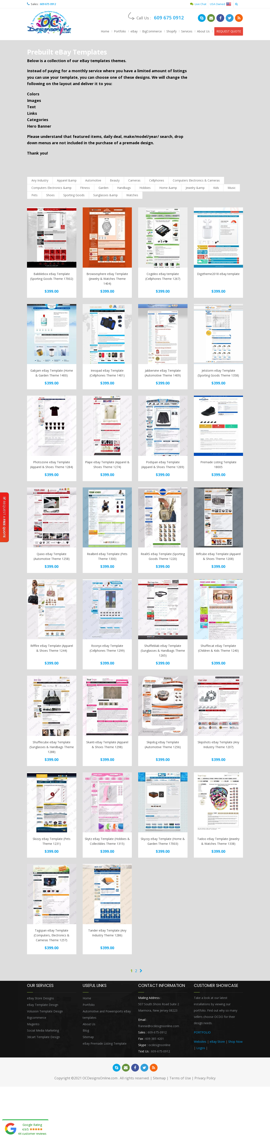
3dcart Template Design (43, 1037)
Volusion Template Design (45, 1011)
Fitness (85, 188)
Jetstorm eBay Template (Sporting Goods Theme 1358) (218, 372)
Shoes (50, 195)
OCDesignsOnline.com (99, 1078)
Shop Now (235, 1042)
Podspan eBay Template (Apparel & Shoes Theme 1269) (162, 464)
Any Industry (39, 180)
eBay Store (217, 1042)
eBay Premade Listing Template (105, 1043)
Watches (132, 195)
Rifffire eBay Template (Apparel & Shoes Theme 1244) (51, 648)
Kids (216, 188)
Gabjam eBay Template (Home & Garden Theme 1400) (51, 372)
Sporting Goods (74, 195)
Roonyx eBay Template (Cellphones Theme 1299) (107, 648)
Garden (103, 188)
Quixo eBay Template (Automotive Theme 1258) (52, 556)
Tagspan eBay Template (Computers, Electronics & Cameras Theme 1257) (51, 935)
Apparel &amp (67, 180)
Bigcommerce (36, 1018)
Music (232, 188)
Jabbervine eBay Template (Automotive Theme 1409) (163, 372)
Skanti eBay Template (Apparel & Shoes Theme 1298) (107, 744)
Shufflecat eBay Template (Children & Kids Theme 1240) (218, 648)
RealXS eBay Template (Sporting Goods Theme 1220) (163, 556)
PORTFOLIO (202, 1032)
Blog (86, 1030)
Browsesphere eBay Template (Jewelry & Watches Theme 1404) (107, 279)
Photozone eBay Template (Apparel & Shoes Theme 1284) (51, 464)
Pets (34, 195)
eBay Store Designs (40, 998)
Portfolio (120, 31)
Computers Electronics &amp (51, 188)
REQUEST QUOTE (228, 31)
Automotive (93, 180)
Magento (33, 1024)
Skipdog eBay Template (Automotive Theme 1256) (163, 744)
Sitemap (88, 1037)
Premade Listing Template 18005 (218, 464)
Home (105, 31)
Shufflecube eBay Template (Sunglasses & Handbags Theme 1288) (52, 747)
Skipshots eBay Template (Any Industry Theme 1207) (218, 744)
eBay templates (95, 60)
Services (186, 31)
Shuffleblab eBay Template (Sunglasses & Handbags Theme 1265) (163, 650)
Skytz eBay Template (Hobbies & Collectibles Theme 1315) (107, 841)
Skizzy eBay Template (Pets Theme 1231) (51, 841)
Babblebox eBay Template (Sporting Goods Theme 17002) (51, 276)
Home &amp (168, 188)
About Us (203, 31)
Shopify (171, 31)
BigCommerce (152, 31)
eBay (134, 31)
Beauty (115, 180)
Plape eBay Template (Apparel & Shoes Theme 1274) (107, 464)
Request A (4, 517)
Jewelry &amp (195, 188)
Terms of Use (180, 1078)
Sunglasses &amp (105, 195)
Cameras (134, 180)
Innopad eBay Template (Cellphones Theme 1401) (107, 372)
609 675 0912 (48, 4)
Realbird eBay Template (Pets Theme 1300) (107, 556)
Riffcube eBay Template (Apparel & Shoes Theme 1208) (218, 556)
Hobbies (145, 188)
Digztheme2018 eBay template (218, 274)
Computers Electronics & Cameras (196, 180)
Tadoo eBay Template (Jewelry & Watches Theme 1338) (218, 841)
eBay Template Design (42, 1005)
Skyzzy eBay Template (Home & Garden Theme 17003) (163, 841)
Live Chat (198, 4)
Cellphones (156, 180)
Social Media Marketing (43, 1030)
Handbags (124, 188)
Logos (200, 1048)
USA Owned (220, 4)
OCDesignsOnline (49, 23)
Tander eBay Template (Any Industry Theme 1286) (107, 932)
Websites (200, 1042)
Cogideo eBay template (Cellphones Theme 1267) (162, 276)
